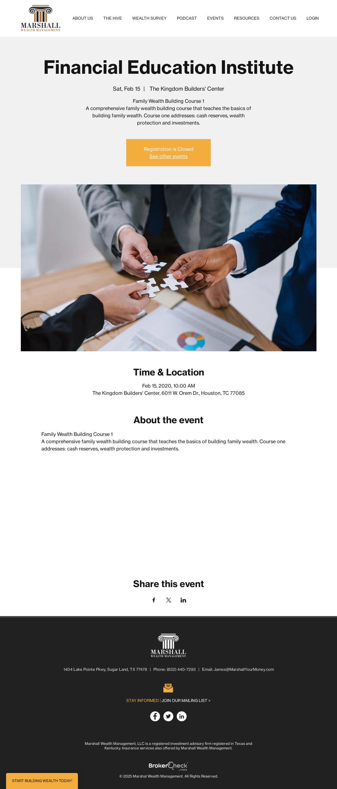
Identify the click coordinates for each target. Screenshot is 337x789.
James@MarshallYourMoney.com (244, 669)
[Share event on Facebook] (154, 600)
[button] (82, 18)
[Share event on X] (169, 600)
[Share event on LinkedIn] (183, 600)
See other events (168, 156)
